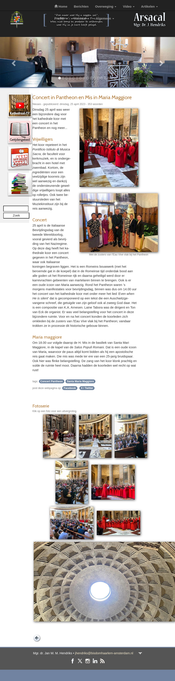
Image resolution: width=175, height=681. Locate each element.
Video (129, 6)
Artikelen (149, 6)
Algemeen (105, 18)
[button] (13, 62)
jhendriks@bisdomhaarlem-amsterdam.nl (104, 653)
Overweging (105, 6)
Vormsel (81, 18)
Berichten (81, 6)
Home (60, 6)
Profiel (60, 18)
